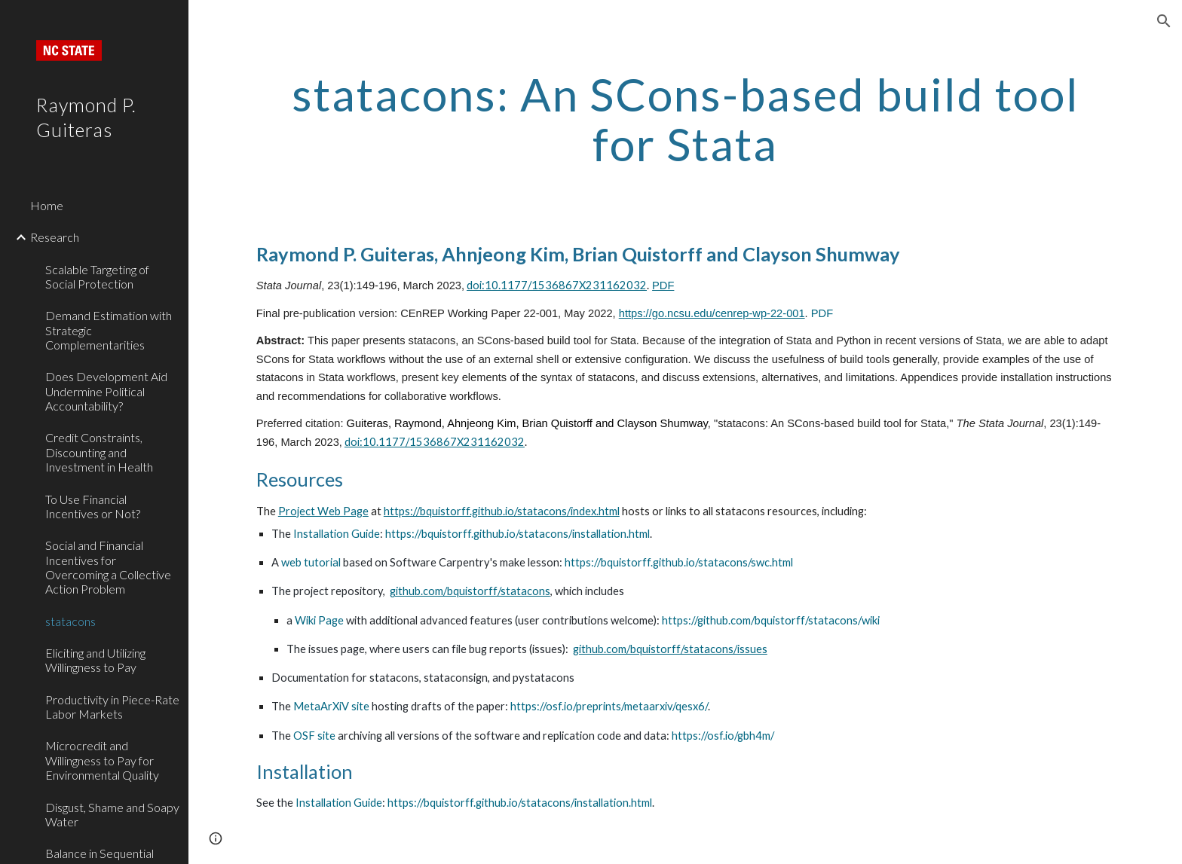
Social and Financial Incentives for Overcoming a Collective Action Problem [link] (108, 567)
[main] (685, 119)
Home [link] (46, 205)
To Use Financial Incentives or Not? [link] (92, 506)
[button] (1164, 21)
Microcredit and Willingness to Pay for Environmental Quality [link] (102, 760)
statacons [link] (70, 621)
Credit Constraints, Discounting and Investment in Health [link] (99, 452)
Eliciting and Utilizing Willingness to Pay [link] (95, 660)
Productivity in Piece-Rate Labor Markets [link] (112, 706)
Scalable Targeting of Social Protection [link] (97, 276)
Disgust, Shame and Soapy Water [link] (112, 814)
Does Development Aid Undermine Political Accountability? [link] (106, 391)
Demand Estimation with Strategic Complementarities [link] (108, 330)
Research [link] (54, 237)
